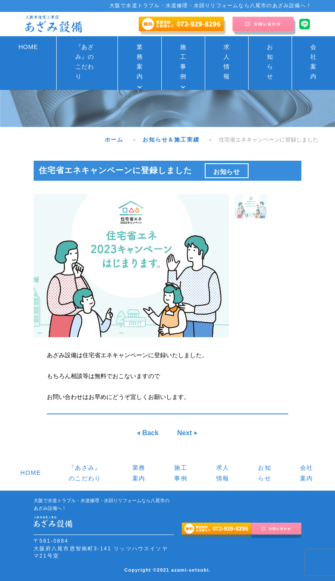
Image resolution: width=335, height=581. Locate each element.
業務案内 (140, 61)
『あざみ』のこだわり (84, 61)
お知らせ (270, 61)
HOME (28, 46)
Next (185, 432)
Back (149, 432)
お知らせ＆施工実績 (174, 139)
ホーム (117, 139)
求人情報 (226, 61)
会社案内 (313, 61)
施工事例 (183, 61)
